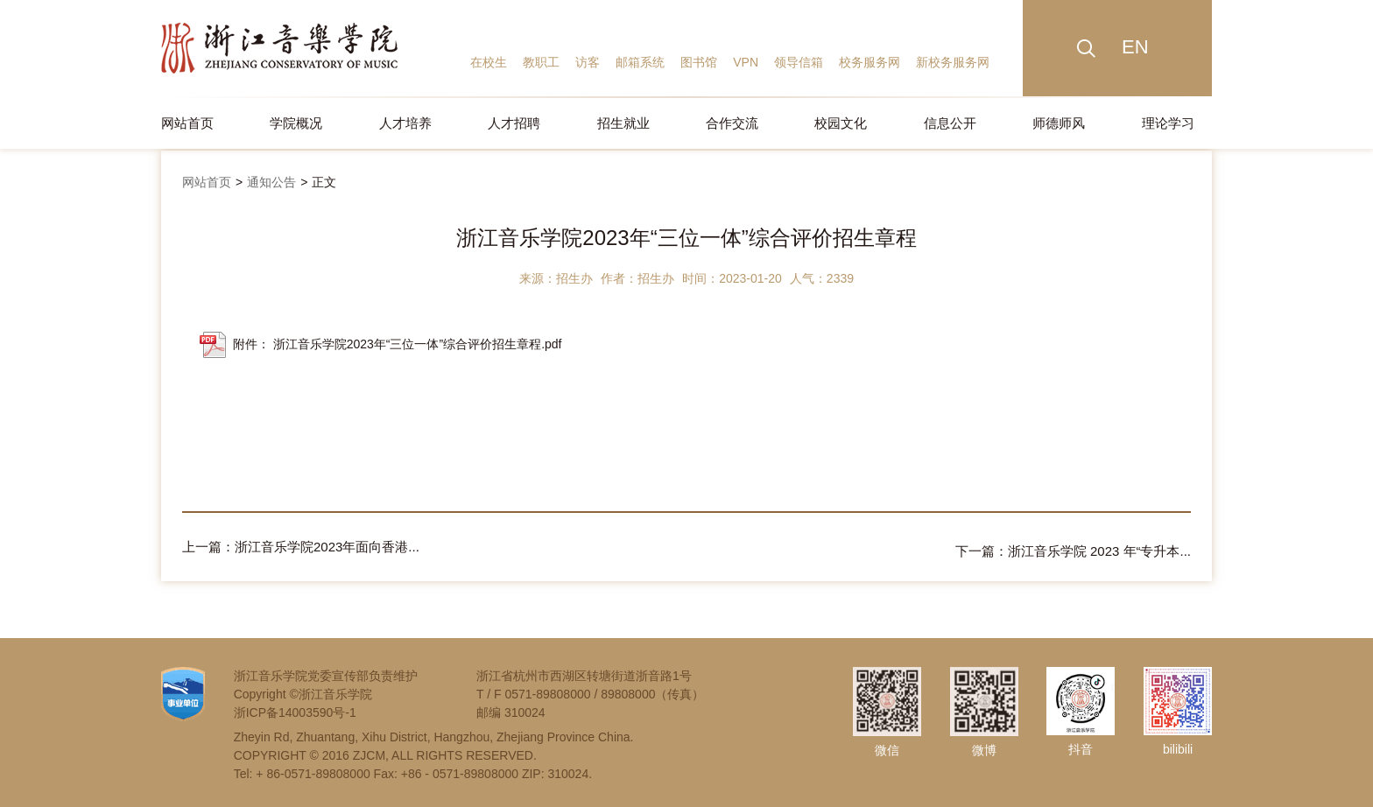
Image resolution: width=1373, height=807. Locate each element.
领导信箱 (798, 62)
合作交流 (732, 123)
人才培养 (405, 123)
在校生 (488, 62)
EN (1135, 47)
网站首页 (187, 123)
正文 (324, 182)
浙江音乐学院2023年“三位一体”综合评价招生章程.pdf (417, 344)
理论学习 (1168, 123)
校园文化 (840, 123)
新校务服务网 (952, 62)
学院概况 (296, 123)
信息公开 (950, 123)
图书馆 (698, 62)
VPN (745, 62)
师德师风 (1058, 123)
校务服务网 (869, 62)
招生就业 (623, 123)
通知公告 (271, 182)
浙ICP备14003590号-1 (295, 708)
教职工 (541, 62)
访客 (587, 62)
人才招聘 (514, 123)
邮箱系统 (640, 62)
